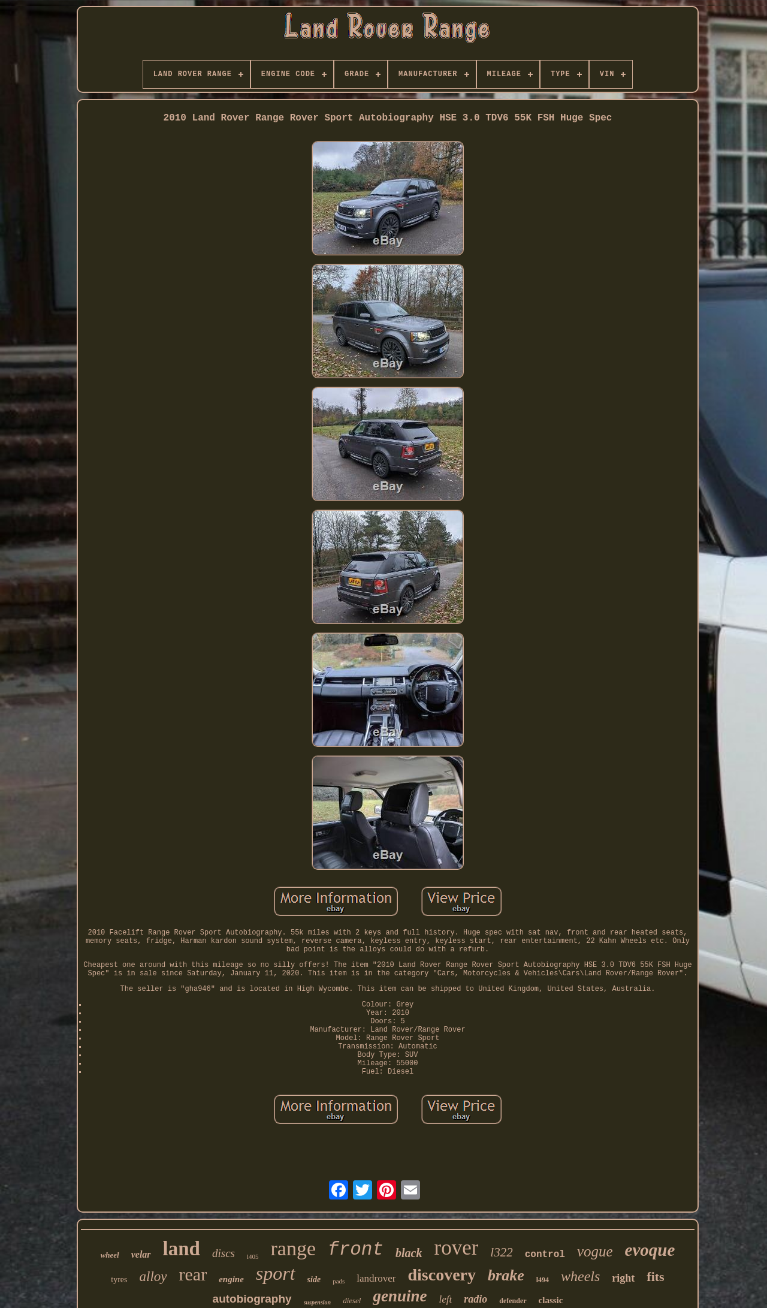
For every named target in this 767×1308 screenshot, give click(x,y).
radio (475, 1299)
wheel (110, 1254)
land (181, 1248)
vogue (595, 1251)
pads (339, 1281)
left (445, 1299)
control (545, 1254)
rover (456, 1247)
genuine (400, 1296)
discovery (441, 1274)
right (623, 1278)
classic (551, 1300)
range (293, 1248)
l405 (253, 1256)
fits (655, 1276)
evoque (650, 1249)
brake (506, 1275)
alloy (153, 1276)
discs (223, 1253)
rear (193, 1274)
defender (512, 1301)
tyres (119, 1279)
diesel (352, 1300)
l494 (542, 1280)
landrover (376, 1278)
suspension (317, 1302)
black (408, 1252)
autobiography (252, 1298)
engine (231, 1279)
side (314, 1279)
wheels (580, 1276)
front (356, 1249)
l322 (501, 1252)
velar (141, 1254)
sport (275, 1273)
